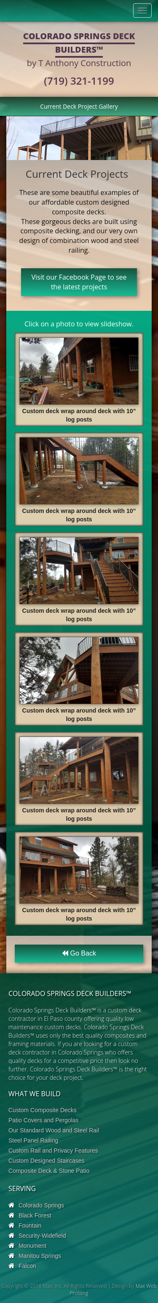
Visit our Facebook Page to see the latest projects (78, 281)
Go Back (79, 953)
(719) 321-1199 (79, 81)
